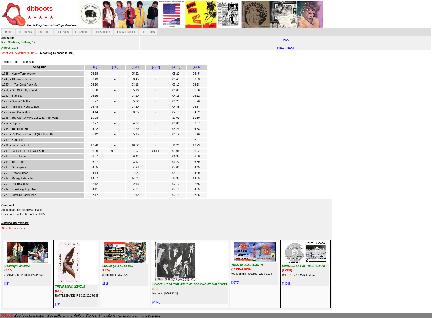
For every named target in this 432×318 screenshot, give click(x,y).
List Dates (62, 31)
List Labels (148, 31)
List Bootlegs (102, 31)
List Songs (81, 31)
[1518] (135, 67)
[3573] (176, 67)
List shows (25, 31)
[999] (115, 67)
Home (8, 31)
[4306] (197, 67)
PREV (281, 47)
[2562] (156, 67)
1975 (286, 40)
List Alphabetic (126, 31)
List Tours (44, 31)
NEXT (290, 47)
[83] (95, 67)
